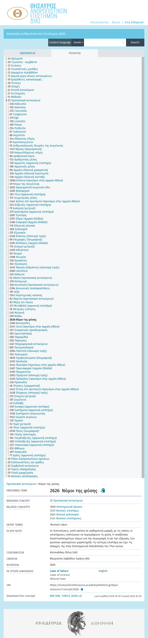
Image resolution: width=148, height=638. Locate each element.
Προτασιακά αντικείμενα (21, 484)
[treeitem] (17, 59)
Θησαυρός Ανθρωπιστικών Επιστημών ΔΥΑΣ (36, 34)
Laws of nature (59, 571)
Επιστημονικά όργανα (66, 506)
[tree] (74, 267)
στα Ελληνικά (134, 22)
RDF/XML (55, 596)
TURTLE (66, 596)
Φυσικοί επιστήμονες (66, 518)
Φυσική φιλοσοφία (64, 514)
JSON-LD (76, 596)
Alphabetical (27, 53)
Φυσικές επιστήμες (64, 510)
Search (135, 42)
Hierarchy (75, 53)
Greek (78, 42)
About (116, 22)
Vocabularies (99, 22)
